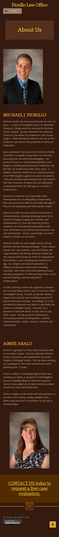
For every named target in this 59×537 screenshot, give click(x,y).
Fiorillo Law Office (29, 5)
